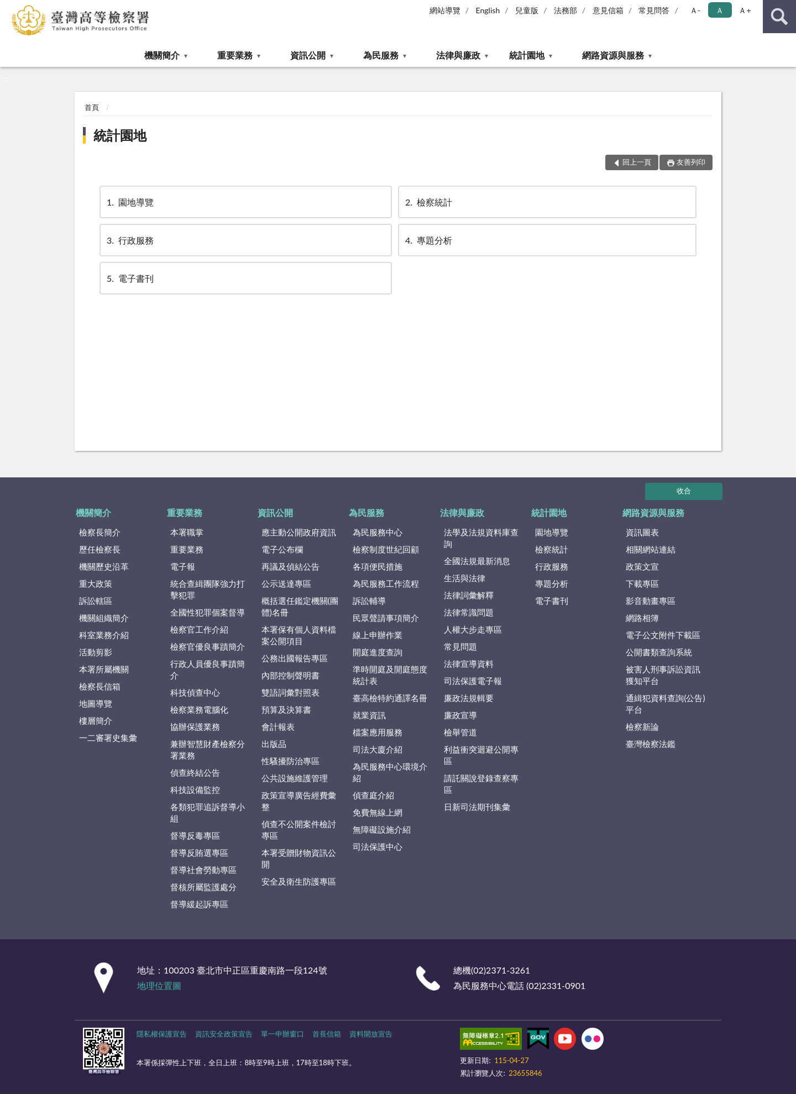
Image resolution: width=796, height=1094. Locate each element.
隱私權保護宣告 (162, 1033)
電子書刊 (129, 278)
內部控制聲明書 (290, 675)
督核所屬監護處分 (203, 887)
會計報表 (278, 727)
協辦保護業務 (195, 727)
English (488, 10)
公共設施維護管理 (294, 778)
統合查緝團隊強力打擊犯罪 (207, 589)
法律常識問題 (469, 612)
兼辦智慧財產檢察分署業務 (207, 749)
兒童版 (526, 10)
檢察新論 (642, 727)
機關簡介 (162, 55)
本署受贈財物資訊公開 (298, 858)
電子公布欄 (282, 549)
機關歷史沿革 (104, 566)
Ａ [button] (720, 10)
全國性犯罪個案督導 (207, 612)
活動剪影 (95, 652)
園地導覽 (129, 202)
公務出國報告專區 (294, 658)
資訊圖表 (642, 532)
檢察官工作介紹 (199, 629)
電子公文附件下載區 (663, 635)
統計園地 (526, 55)
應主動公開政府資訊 (298, 532)
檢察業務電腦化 (199, 709)
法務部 (565, 10)
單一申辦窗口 (282, 1033)
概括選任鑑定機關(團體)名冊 (299, 606)
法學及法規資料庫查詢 (481, 538)
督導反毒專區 (195, 835)
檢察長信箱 (100, 686)
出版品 (273, 744)
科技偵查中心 (195, 692)
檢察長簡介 (100, 532)
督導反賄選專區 (199, 853)
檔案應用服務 (377, 732)
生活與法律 (464, 578)
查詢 (779, 16)
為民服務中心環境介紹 (390, 772)
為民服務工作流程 (386, 583)
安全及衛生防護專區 (298, 881)
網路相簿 (642, 618)
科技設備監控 (195, 790)
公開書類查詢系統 (659, 652)
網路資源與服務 (613, 55)
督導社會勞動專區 (203, 870)
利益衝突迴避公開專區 (481, 755)
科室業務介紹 (104, 635)
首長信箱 (326, 1033)
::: (9, 8)
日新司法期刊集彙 (477, 807)
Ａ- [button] (695, 10)
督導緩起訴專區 (199, 904)
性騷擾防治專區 (290, 761)
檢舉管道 (460, 732)
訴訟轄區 (95, 601)
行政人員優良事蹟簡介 (207, 669)
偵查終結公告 (195, 772)
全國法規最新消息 (477, 561)
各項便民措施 (377, 566)
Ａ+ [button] (745, 10)
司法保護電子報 (473, 681)
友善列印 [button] (691, 161)
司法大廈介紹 (377, 749)
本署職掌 (186, 532)
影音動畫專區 (650, 601)
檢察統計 (428, 202)
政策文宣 (642, 566)
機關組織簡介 (104, 618)
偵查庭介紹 (373, 795)
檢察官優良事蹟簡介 (207, 646)
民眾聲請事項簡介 (386, 618)
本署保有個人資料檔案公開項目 (298, 635)
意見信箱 (608, 10)
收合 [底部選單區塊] (684, 490)
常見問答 (653, 10)
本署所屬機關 (104, 669)
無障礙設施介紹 (382, 829)
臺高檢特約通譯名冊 (390, 698)
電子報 (182, 566)
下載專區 (642, 583)
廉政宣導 (460, 715)
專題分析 (428, 240)
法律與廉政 (458, 55)
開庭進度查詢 (377, 652)
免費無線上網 (377, 812)
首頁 (92, 107)
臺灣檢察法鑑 (650, 744)
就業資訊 (369, 715)
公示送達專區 (286, 583)
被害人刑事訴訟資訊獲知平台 (663, 675)
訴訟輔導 (369, 601)
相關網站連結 (650, 549)
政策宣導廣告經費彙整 (298, 801)
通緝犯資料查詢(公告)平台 (665, 703)
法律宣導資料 (469, 664)
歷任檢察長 (100, 549)
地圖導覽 (95, 703)
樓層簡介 (95, 720)
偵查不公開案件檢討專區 (298, 829)
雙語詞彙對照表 (290, 692)
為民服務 (381, 55)
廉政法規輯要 (469, 698)
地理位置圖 (159, 985)
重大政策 (95, 583)
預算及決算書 (286, 709)
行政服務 (129, 240)
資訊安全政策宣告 (224, 1033)
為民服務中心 (377, 532)
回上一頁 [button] (636, 161)
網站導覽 (445, 10)
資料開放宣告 (370, 1033)
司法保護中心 (377, 846)
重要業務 (235, 55)
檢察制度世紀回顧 (386, 549)
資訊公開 (308, 55)
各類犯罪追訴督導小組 (207, 812)
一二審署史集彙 (108, 738)
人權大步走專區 (473, 629)
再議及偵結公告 (290, 566)
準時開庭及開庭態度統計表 (390, 675)
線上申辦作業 (377, 635)
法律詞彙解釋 (469, 595)
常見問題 (460, 646)
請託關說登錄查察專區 (481, 784)
